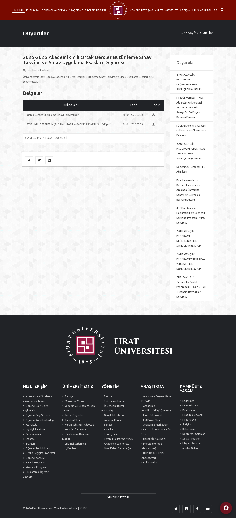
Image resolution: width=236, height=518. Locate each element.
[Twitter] (176, 509)
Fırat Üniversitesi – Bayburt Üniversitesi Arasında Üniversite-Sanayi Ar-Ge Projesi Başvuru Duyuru (188, 190)
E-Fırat (18, 9)
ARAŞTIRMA (76, 10)
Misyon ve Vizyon (74, 401)
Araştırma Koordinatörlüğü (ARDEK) (156, 408)
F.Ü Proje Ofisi (151, 420)
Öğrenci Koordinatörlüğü (40, 420)
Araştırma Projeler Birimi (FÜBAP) (156, 398)
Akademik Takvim (35, 401)
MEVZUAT (171, 10)
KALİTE (159, 10)
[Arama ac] (222, 10)
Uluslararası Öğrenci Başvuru (36, 474)
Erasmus (30, 438)
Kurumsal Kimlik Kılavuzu (79, 424)
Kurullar (108, 429)
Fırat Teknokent (152, 415)
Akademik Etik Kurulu (116, 443)
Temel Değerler (73, 415)
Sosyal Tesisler (191, 438)
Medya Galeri (190, 448)
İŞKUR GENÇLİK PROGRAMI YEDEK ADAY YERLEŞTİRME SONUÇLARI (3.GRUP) (190, 261)
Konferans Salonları (193, 433)
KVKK (83, 508)
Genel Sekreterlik (113, 415)
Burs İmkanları (33, 434)
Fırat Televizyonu (192, 414)
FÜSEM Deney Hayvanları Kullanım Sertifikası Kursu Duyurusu (191, 130)
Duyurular (36, 33)
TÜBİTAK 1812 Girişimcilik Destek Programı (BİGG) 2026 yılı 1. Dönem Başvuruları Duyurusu (191, 287)
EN (209, 10)
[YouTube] (208, 509)
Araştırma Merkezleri (155, 424)
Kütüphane (188, 429)
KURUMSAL (33, 10)
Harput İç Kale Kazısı (155, 438)
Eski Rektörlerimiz (75, 443)
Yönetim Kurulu (112, 420)
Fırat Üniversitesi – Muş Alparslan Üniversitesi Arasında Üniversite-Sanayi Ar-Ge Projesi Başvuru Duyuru (190, 107)
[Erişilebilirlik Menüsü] (226, 508)
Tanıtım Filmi (72, 420)
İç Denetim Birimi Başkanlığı (112, 408)
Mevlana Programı (36, 467)
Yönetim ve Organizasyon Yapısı (78, 408)
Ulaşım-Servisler (192, 443)
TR (216, 10)
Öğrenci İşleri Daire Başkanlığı (35, 408)
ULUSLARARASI (201, 10)
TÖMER (30, 443)
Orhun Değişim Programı (40, 452)
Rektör (107, 396)
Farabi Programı (35, 462)
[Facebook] (197, 509)
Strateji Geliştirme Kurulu (118, 438)
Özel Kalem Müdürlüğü (117, 448)
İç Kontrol (70, 448)
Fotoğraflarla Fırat (75, 429)
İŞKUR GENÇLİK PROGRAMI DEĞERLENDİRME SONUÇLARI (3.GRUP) (189, 238)
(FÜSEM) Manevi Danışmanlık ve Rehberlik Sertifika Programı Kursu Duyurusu (191, 215)
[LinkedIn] (186, 509)
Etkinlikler (188, 400)
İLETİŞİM (185, 10)
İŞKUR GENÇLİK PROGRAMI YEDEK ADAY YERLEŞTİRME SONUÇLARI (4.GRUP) (190, 151)
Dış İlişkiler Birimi (35, 429)
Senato (108, 424)
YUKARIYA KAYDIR (118, 497)
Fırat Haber (189, 410)
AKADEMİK (60, 10)
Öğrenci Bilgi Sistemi (37, 415)
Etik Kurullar (150, 462)
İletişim (186, 424)
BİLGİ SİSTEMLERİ (95, 10)
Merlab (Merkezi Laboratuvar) (151, 446)
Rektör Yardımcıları (114, 401)
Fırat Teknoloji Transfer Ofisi (156, 432)
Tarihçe (69, 396)
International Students (38, 396)
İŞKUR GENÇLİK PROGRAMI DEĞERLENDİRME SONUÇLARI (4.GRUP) (189, 82)
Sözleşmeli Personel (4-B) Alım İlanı (191, 169)
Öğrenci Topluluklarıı (37, 448)
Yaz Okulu (31, 424)
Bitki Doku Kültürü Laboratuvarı (152, 455)
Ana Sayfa (188, 33)
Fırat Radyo (189, 419)
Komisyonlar (111, 434)
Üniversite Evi (190, 405)
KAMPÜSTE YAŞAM (141, 10)
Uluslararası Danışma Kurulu (75, 436)
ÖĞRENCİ (47, 10)
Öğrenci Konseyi (35, 457)
